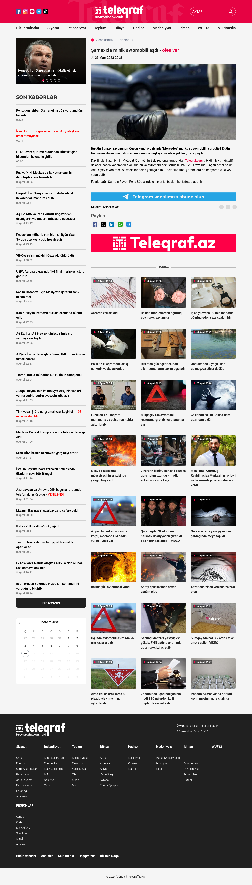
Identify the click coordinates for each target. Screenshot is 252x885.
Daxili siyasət (24, 785)
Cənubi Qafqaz (109, 785)
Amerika (105, 763)
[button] (43, 80)
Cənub (20, 816)
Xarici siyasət (24, 779)
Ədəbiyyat (162, 763)
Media (76, 779)
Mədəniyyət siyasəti (168, 757)
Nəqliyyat (50, 779)
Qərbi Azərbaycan (27, 768)
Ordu (19, 757)
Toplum (100, 28)
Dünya (120, 28)
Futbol (188, 779)
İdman (185, 28)
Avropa (104, 779)
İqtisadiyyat (77, 28)
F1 (185, 757)
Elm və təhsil (79, 763)
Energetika (50, 763)
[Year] (58, 621)
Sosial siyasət (80, 757)
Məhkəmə (134, 757)
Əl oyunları (190, 774)
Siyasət (53, 28)
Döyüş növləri (192, 768)
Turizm (48, 785)
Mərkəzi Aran (24, 827)
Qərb (19, 822)
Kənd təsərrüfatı (54, 757)
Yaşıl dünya (79, 768)
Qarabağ (21, 791)
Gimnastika (191, 763)
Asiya (103, 768)
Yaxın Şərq (106, 774)
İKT (46, 774)
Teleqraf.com (194, 160)
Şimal (19, 838)
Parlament (22, 774)
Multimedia (227, 28)
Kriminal (133, 763)
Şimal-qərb (22, 833)
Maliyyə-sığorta (53, 768)
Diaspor (21, 763)
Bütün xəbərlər (27, 28)
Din (74, 785)
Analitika (21, 796)
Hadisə (138, 28)
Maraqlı (132, 768)
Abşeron (21, 844)
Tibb (74, 774)
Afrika (103, 757)
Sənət (159, 768)
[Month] (45, 621)
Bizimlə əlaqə (109, 856)
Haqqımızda (87, 856)
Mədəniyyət (162, 28)
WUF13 (203, 28)
